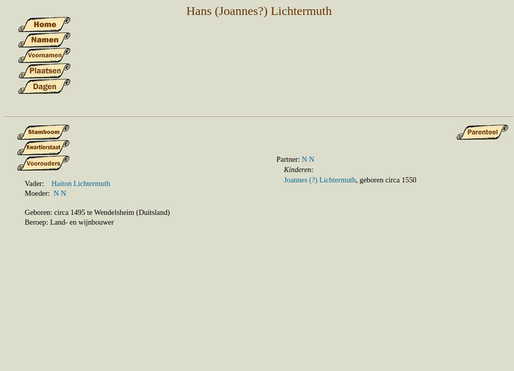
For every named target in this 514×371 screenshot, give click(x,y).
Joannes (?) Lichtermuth (320, 180)
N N (60, 193)
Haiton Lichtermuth (81, 183)
